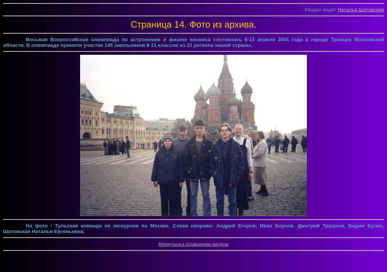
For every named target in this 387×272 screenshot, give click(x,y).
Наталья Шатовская (360, 9)
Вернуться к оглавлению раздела (193, 244)
